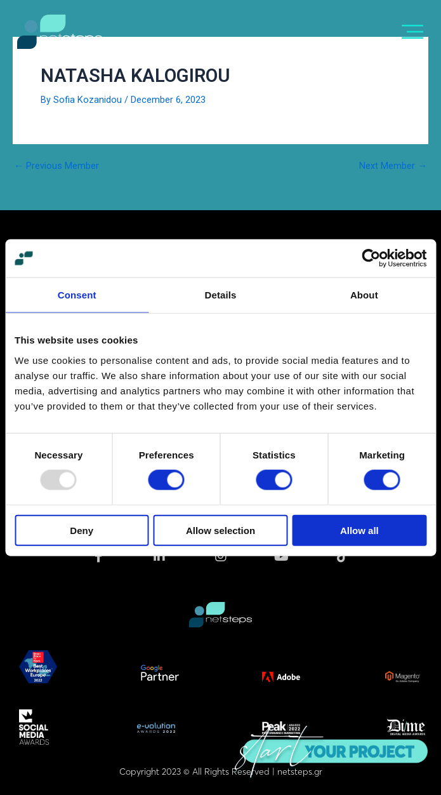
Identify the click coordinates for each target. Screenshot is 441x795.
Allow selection (220, 529)
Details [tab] (221, 295)
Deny (81, 529)
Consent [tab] (77, 295)
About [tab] (364, 295)
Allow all (359, 529)
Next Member (393, 166)
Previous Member (56, 166)
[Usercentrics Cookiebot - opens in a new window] (370, 258)
